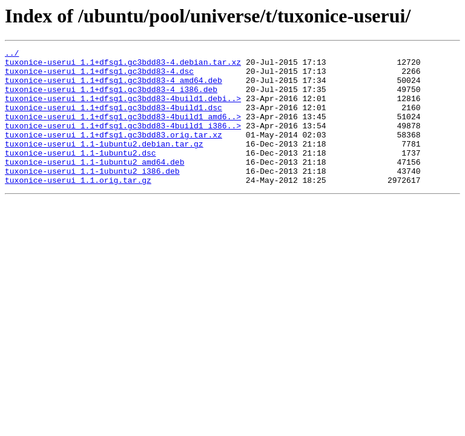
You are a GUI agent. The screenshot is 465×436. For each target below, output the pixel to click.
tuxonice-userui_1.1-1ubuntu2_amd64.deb (94, 185)
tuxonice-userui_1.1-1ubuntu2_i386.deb (92, 196)
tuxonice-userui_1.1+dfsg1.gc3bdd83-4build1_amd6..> (123, 130)
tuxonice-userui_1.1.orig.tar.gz (78, 207)
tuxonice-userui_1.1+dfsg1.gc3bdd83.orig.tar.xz (113, 152)
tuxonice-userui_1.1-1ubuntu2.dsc (80, 174)
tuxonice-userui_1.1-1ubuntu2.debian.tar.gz (104, 163)
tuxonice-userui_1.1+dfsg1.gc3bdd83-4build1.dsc (113, 119)
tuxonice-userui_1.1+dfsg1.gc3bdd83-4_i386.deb (111, 98)
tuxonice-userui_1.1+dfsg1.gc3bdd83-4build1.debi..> (123, 109)
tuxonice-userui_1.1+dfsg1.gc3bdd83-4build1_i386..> (123, 141)
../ (12, 54)
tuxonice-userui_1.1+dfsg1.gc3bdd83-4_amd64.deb (113, 87)
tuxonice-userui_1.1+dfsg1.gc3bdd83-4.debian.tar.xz (123, 65)
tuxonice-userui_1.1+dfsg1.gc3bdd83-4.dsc (99, 76)
